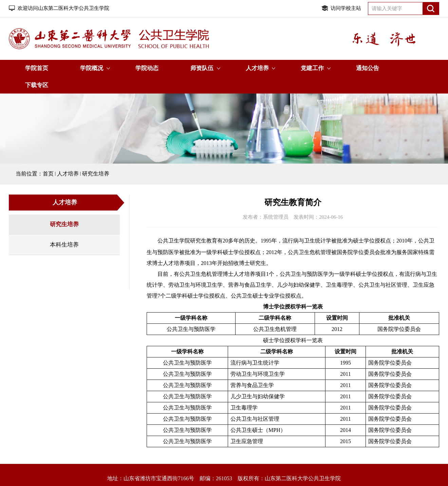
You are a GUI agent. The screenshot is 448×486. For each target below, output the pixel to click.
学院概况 (91, 68)
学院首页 (36, 68)
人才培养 (257, 68)
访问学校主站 (346, 8)
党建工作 (312, 68)
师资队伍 (201, 68)
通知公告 (367, 68)
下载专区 (36, 85)
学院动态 (146, 68)
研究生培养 (95, 174)
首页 (48, 174)
